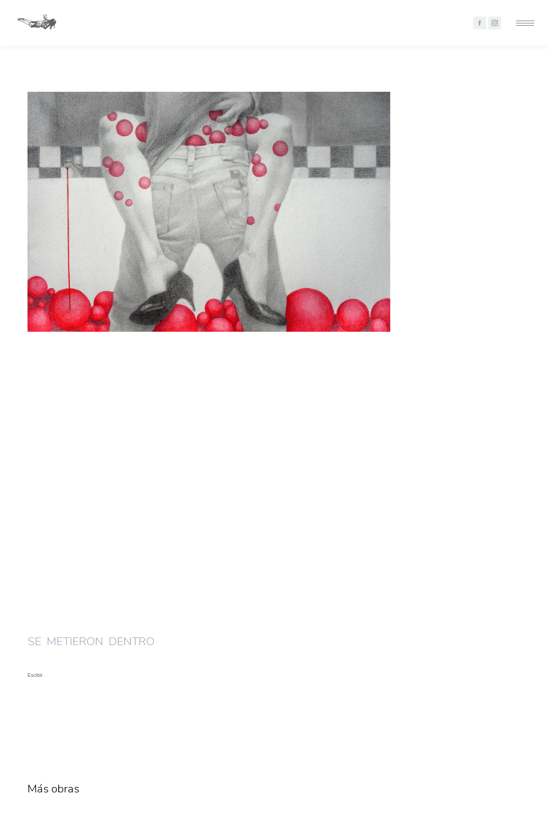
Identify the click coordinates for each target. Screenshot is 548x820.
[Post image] (105, 631)
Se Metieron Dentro (82, 730)
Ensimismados (406, 730)
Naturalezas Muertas (255, 730)
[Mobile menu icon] (525, 23)
